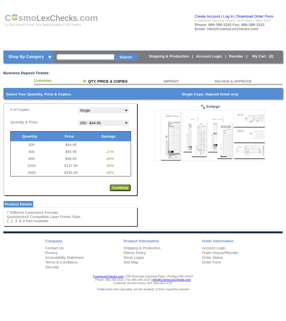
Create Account (207, 16)
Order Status (212, 257)
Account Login (209, 56)
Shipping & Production (169, 56)
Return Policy (135, 253)
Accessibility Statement (64, 257)
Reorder (236, 56)
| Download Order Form (254, 16)
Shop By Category (30, 56)
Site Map (131, 262)
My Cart (263, 56)
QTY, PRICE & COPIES (107, 81)
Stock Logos (134, 257)
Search (126, 57)
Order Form (211, 262)
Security (52, 267)
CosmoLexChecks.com (108, 276)
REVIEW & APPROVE (233, 81)
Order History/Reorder (220, 253)
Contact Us (54, 248)
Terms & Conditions (61, 262)
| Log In (227, 16)
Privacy (51, 253)
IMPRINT (171, 81)
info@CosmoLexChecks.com (171, 279)
